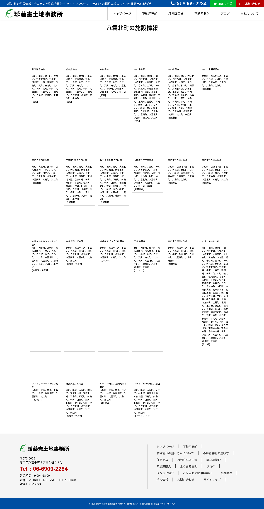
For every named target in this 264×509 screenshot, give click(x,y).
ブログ (225, 13)
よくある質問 (188, 466)
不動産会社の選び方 (216, 453)
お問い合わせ (249, 3)
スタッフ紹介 (165, 473)
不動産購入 (202, 13)
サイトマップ (212, 479)
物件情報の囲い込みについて (175, 453)
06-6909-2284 (189, 3)
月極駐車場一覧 (187, 460)
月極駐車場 (175, 13)
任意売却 (162, 460)
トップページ (122, 13)
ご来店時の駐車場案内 (197, 473)
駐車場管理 (213, 460)
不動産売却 (149, 13)
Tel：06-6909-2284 (44, 469)
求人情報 (162, 479)
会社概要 (226, 473)
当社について (250, 13)
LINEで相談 (223, 3)
